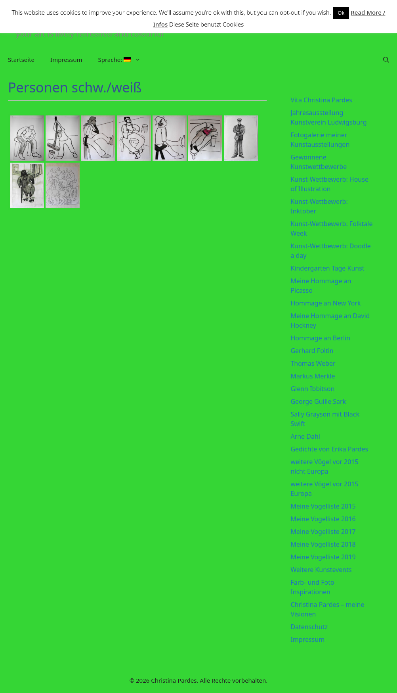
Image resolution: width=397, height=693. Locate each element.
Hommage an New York (325, 303)
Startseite (21, 59)
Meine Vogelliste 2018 (322, 544)
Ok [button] (341, 12)
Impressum (66, 59)
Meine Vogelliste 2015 (322, 506)
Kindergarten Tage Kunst (327, 268)
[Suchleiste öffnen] (386, 59)
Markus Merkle (312, 376)
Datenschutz (309, 626)
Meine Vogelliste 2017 (322, 531)
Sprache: (123, 59)
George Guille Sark (318, 401)
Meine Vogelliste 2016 (322, 518)
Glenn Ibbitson (312, 388)
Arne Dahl (305, 436)
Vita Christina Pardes (321, 100)
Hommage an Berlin (320, 338)
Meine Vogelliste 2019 (322, 557)
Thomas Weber (312, 363)
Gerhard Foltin (311, 350)
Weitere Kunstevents (320, 569)
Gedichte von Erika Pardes (329, 449)
